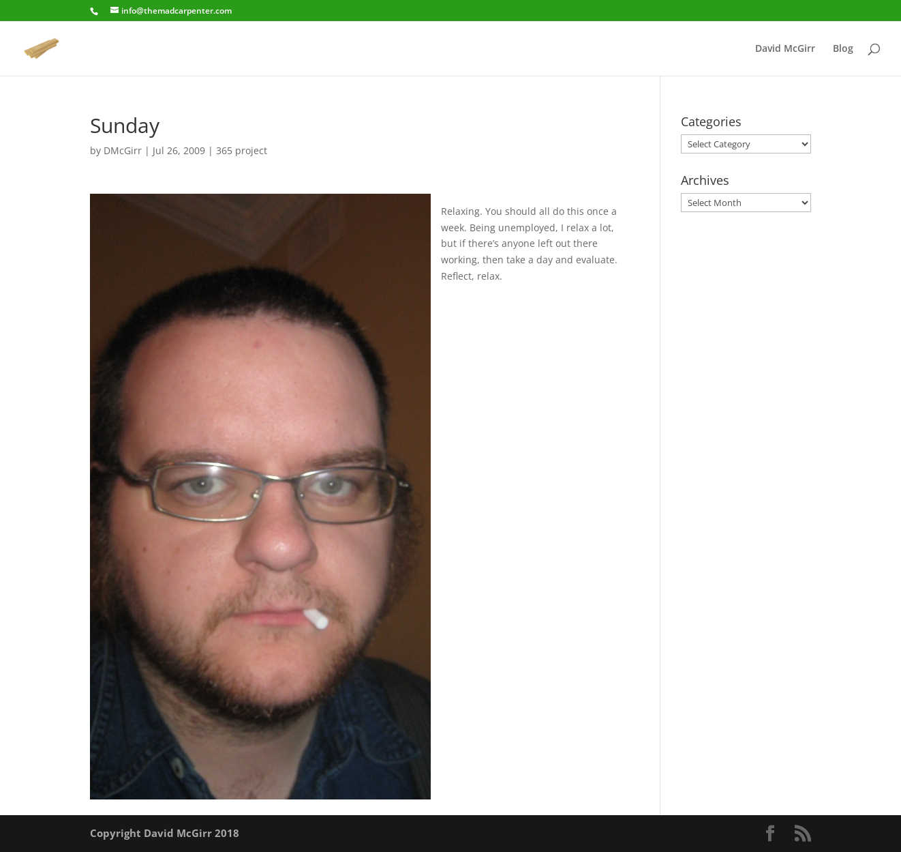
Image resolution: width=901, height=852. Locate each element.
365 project (241, 150)
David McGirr (785, 49)
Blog (843, 49)
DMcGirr (123, 150)
